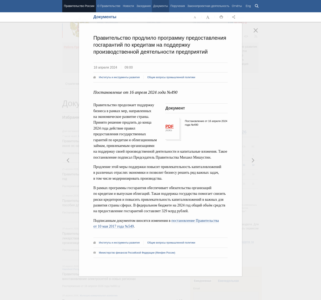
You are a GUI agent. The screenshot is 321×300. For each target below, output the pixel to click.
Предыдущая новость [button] (253, 160)
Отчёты (237, 6)
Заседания (143, 6)
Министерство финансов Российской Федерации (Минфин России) (137, 252)
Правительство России (79, 6)
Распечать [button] (221, 17)
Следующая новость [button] (68, 160)
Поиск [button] (257, 6)
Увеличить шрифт (208, 17)
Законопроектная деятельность (208, 6)
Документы (160, 6)
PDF (169, 126)
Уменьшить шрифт (195, 17)
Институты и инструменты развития (119, 77)
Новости (128, 6)
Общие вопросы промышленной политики (171, 77)
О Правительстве (108, 6)
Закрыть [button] (258, 33)
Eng (248, 6)
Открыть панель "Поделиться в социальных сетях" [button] (234, 17)
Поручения (177, 6)
